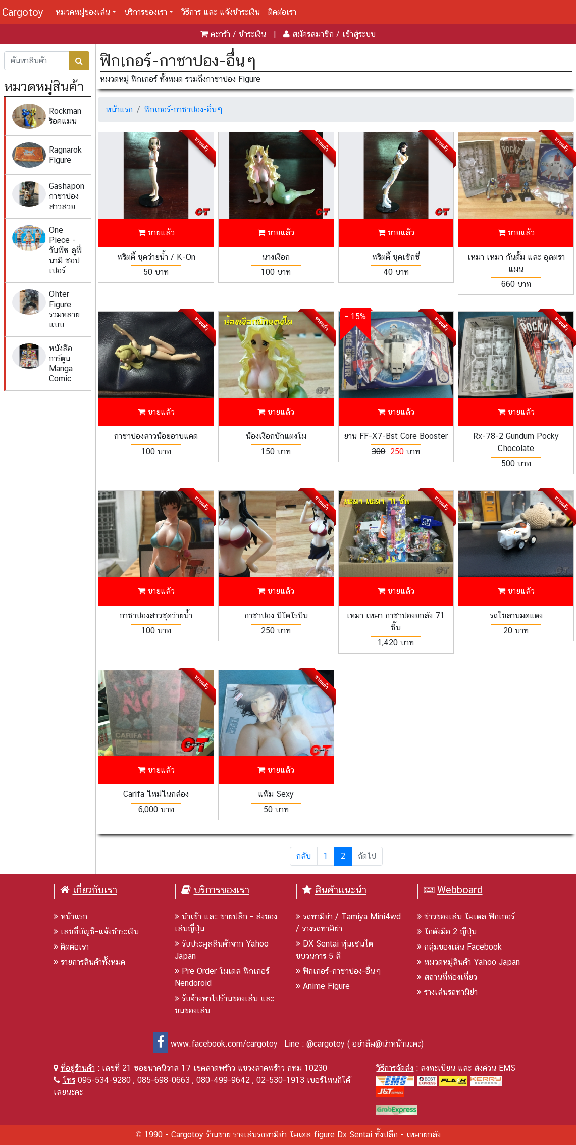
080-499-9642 (223, 1080)
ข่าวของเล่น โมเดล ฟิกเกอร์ (465, 916)
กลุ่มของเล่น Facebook (459, 947)
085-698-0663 (163, 1080)
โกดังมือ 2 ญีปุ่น (447, 931)
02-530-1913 (280, 1080)
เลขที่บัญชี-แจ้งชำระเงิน (96, 931)
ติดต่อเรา (282, 12)
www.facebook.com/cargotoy (215, 1044)
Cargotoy (22, 12)
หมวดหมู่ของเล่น (83, 12)
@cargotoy (325, 1044)
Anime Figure (323, 986)
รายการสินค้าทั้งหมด (89, 962)
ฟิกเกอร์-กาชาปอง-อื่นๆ (183, 109)
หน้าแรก (119, 109)
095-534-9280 (104, 1080)
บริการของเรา (145, 12)
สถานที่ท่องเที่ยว (447, 977)
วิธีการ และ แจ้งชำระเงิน (220, 12)
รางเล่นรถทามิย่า (447, 992)
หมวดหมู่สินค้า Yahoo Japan (468, 962)
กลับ (303, 856)
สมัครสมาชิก (313, 34)
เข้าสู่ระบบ (359, 34)
